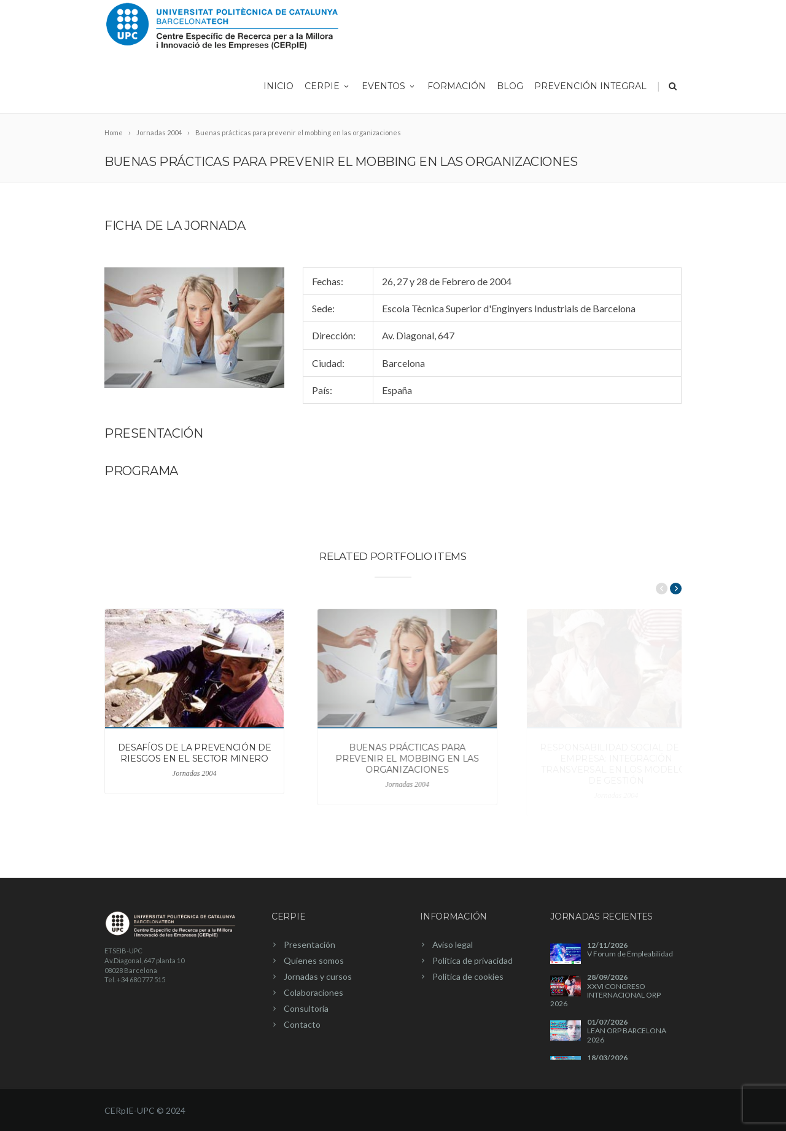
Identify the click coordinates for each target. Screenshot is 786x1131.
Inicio (278, 86)
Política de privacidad (472, 960)
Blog (510, 86)
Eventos (389, 86)
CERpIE (328, 86)
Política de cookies (468, 976)
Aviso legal (452, 944)
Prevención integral (590, 86)
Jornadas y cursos (318, 976)
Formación (456, 86)
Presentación (309, 944)
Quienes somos (314, 960)
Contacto (302, 1024)
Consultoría (306, 1008)
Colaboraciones (313, 992)
